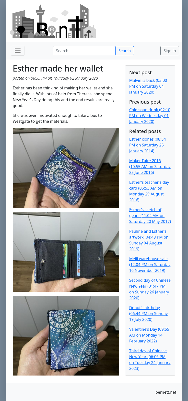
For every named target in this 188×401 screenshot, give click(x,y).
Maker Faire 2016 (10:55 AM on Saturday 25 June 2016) (150, 166)
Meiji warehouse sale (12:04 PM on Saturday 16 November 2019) (150, 264)
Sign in (170, 50)
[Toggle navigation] (17, 51)
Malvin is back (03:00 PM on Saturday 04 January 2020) (148, 86)
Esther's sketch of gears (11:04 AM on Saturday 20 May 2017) (150, 215)
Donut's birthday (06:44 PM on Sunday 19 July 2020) (148, 313)
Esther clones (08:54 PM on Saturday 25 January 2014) (147, 145)
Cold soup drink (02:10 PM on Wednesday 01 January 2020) (149, 115)
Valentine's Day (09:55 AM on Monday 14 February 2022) (149, 335)
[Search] (84, 50)
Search (124, 50)
